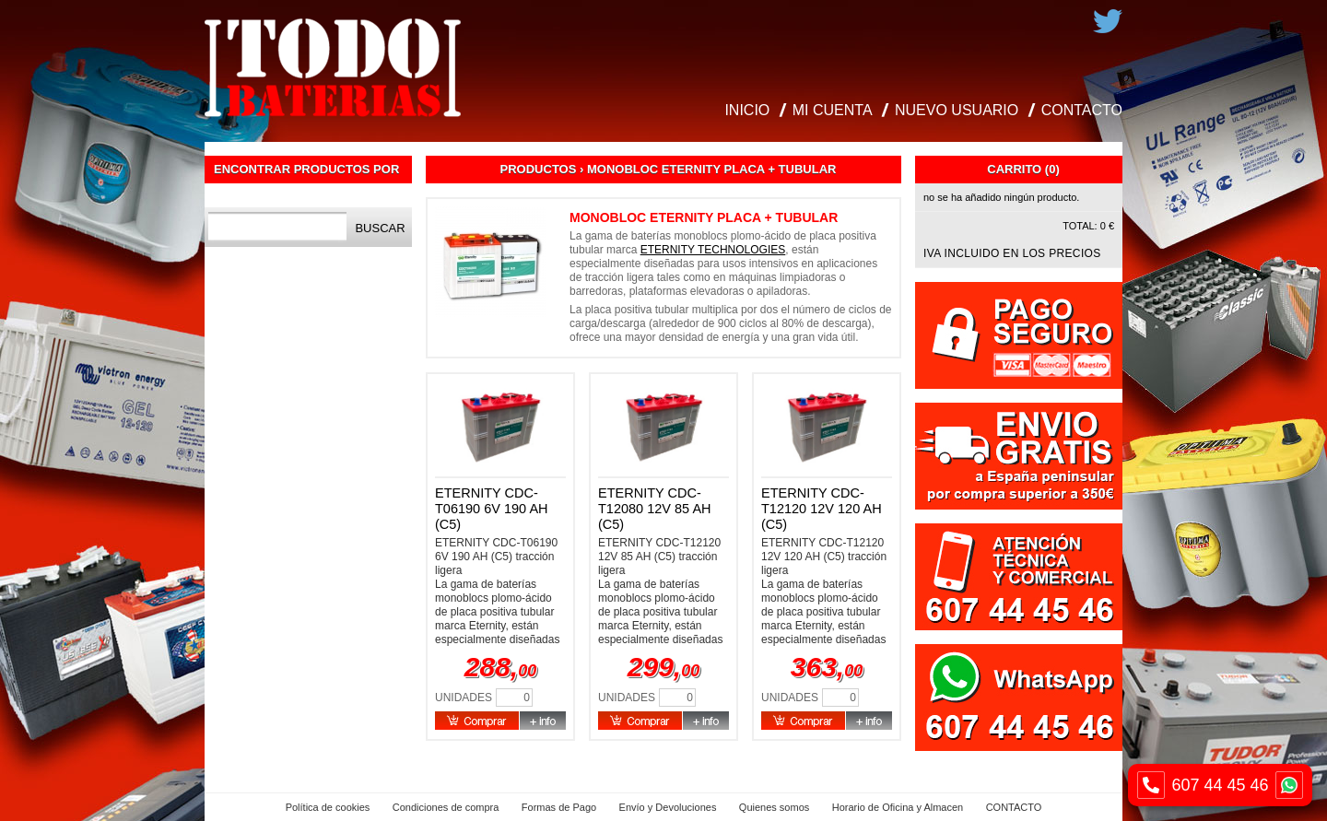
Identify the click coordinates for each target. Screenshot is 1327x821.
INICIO (746, 110)
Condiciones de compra (446, 807)
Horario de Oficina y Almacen (897, 807)
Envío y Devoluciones (668, 807)
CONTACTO (1081, 110)
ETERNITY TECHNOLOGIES (713, 249)
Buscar (380, 228)
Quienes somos (774, 807)
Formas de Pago (559, 807)
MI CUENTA (833, 110)
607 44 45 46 (1220, 785)
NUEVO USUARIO (956, 110)
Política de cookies (328, 807)
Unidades (463, 697)
